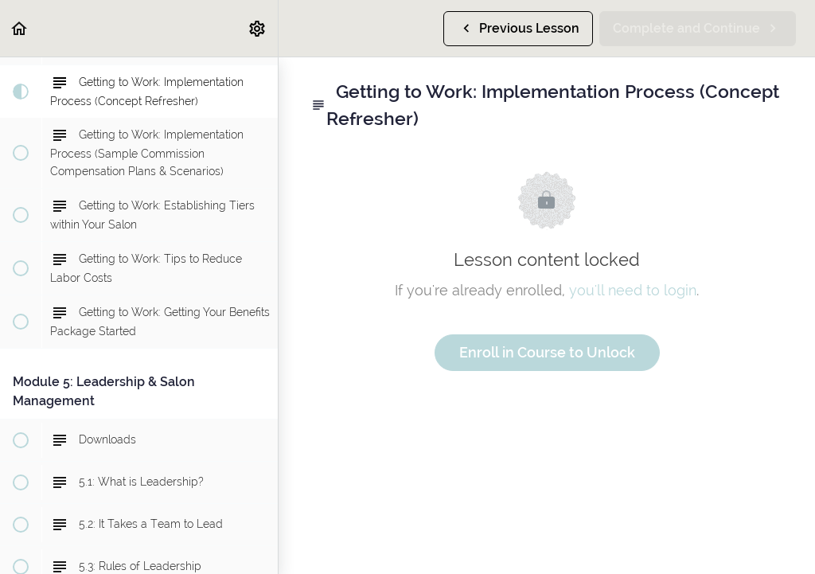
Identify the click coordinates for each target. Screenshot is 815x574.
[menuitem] (258, 28)
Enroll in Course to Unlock (547, 352)
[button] (20, 28)
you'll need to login (632, 290)
